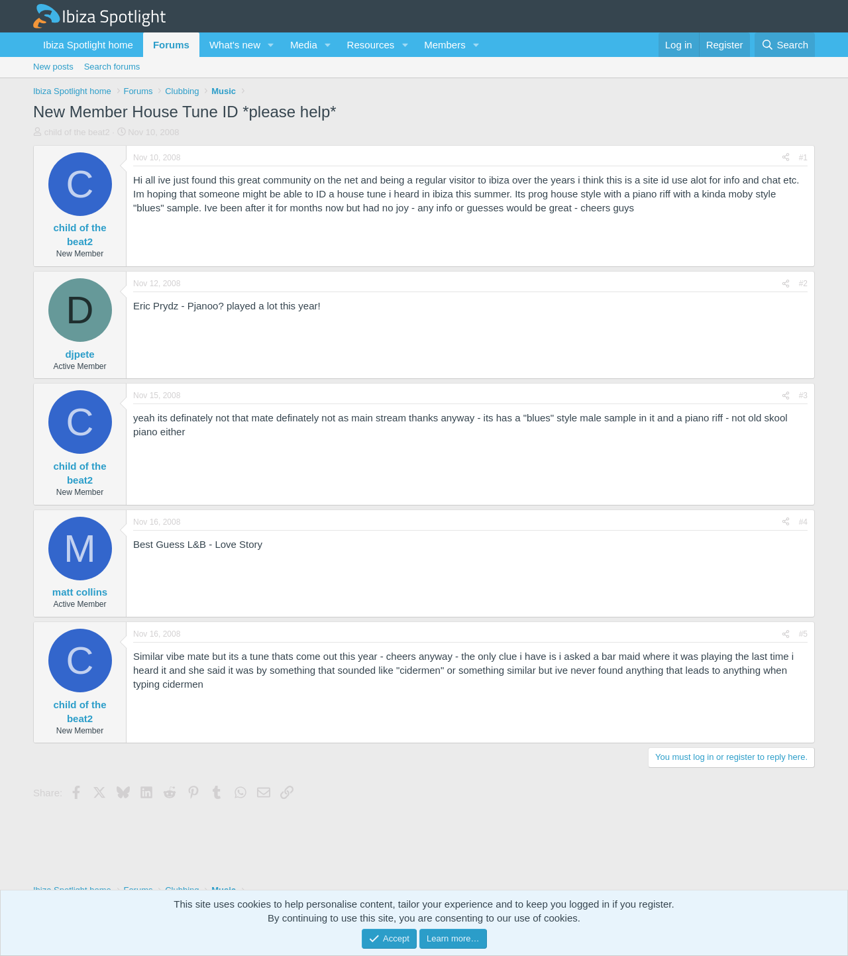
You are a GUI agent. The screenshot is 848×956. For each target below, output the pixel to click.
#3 (803, 395)
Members (445, 44)
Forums (171, 44)
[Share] (785, 158)
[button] (271, 44)
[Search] (785, 44)
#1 (803, 157)
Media (303, 44)
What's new (234, 44)
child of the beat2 (77, 132)
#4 (803, 522)
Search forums (112, 67)
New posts (53, 67)
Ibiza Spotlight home (88, 44)
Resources (371, 44)
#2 (803, 283)
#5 (803, 634)
